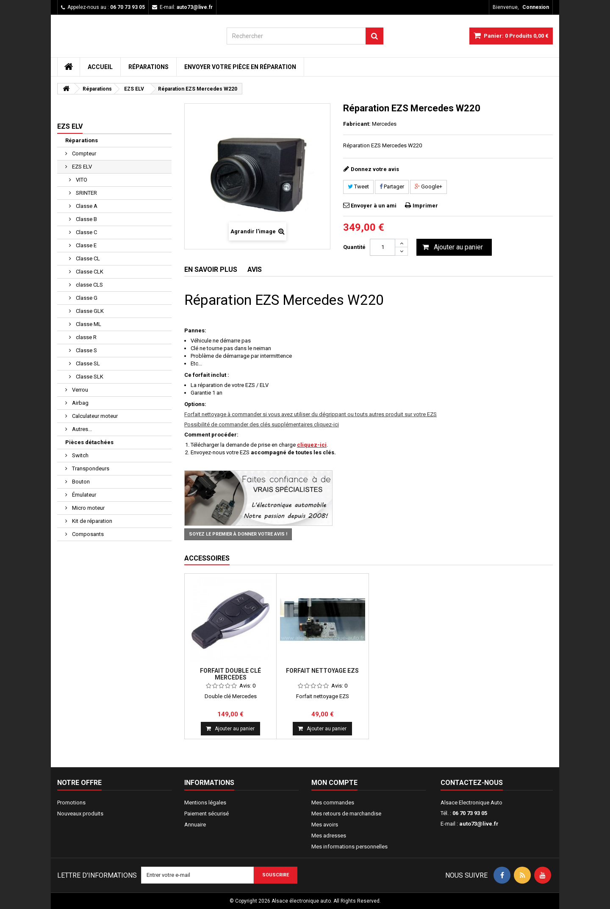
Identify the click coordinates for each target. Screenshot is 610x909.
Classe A (86, 206)
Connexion (535, 7)
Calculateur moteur (94, 416)
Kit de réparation (91, 521)
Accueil (100, 67)
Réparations (148, 67)
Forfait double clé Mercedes (230, 674)
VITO (81, 180)
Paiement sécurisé (206, 813)
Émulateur (83, 495)
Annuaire (195, 824)
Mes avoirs (324, 824)
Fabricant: (357, 124)
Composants (87, 534)
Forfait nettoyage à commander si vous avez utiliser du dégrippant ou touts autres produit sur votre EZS (310, 414)
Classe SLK (89, 376)
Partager (392, 186)
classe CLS (89, 285)
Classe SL (87, 363)
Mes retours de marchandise (346, 813)
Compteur (83, 153)
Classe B (86, 219)
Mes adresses (328, 835)
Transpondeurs (90, 468)
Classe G (86, 298)
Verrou (79, 390)
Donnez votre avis (375, 169)
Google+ (428, 186)
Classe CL (87, 258)
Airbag (80, 403)
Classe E (86, 245)
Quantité (354, 247)
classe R (86, 337)
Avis (254, 269)
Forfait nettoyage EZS (322, 670)
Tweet (358, 186)
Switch (80, 455)
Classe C (86, 232)
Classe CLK (89, 271)
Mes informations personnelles (349, 846)
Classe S (86, 350)
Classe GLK (89, 311)
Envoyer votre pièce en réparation (240, 67)
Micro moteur (88, 508)
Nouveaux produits (80, 813)
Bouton (80, 481)
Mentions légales (205, 802)
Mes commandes (332, 802)
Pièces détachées (89, 442)
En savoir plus (210, 269)
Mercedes (384, 124)
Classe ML (88, 324)
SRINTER (86, 193)
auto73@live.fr (479, 824)
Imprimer (425, 205)
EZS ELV (81, 166)
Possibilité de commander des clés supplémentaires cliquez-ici (261, 424)
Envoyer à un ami (373, 205)
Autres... (81, 429)
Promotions (71, 802)
